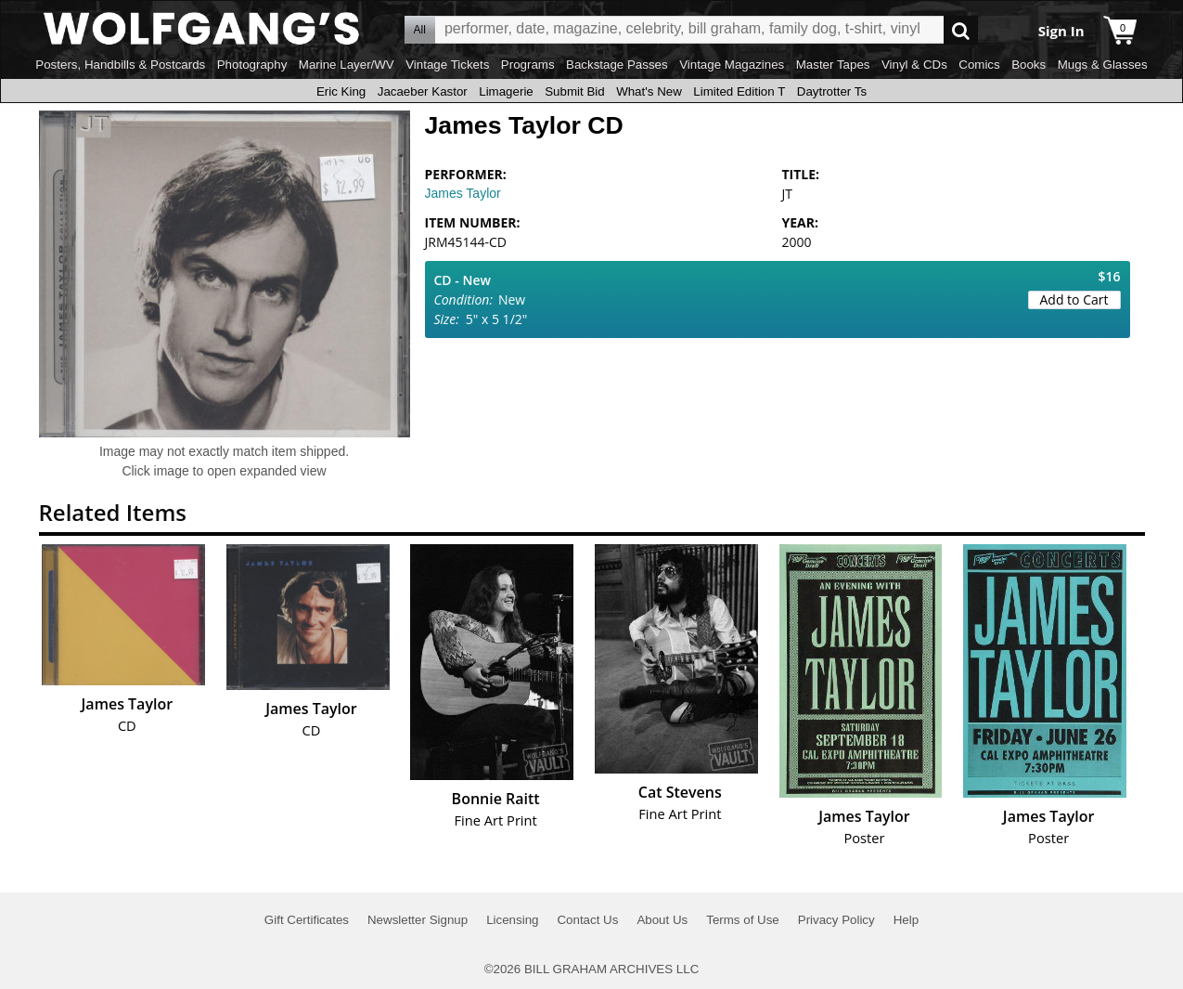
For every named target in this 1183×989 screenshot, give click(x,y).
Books (1028, 65)
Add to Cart (1074, 299)
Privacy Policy (836, 920)
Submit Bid (574, 91)
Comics (978, 65)
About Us (662, 920)
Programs (528, 65)
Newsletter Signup (417, 920)
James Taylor (463, 193)
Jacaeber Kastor (423, 91)
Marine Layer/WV (346, 65)
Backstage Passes (617, 65)
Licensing (512, 920)
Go (961, 30)
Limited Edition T (739, 91)
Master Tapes (833, 65)
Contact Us (587, 920)
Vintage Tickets (447, 65)
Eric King (341, 91)
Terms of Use (742, 920)
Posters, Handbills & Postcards (120, 65)
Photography (252, 65)
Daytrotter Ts (832, 91)
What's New (649, 91)
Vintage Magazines (731, 65)
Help (906, 920)
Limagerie (506, 91)
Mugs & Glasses (1103, 65)
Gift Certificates (306, 920)
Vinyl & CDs (914, 65)
